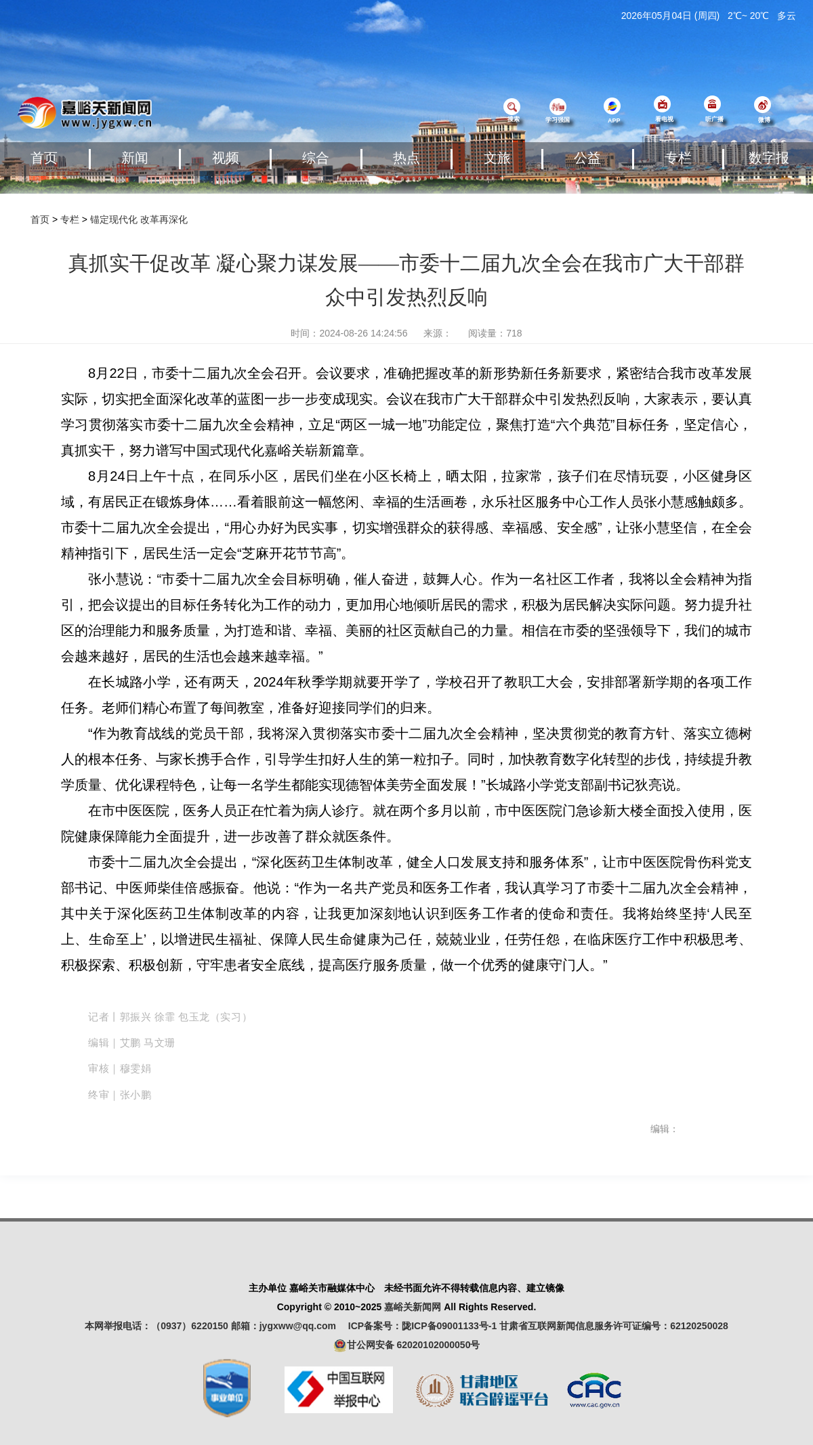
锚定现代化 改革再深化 (139, 219)
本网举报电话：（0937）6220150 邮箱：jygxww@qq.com (215, 1325)
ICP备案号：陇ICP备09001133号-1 (422, 1325)
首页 (44, 157)
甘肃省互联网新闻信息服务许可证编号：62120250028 (613, 1325)
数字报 (769, 157)
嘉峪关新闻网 (412, 1306)
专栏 (678, 157)
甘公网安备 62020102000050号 (406, 1345)
